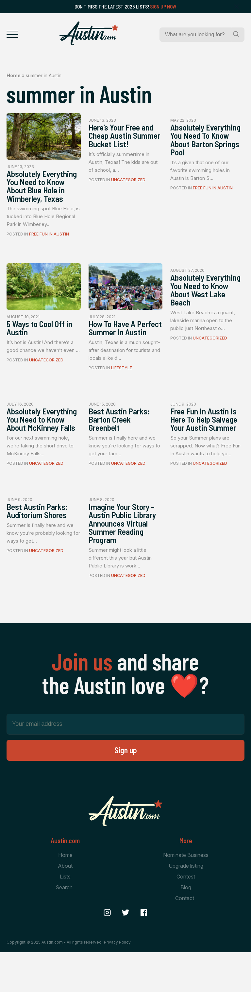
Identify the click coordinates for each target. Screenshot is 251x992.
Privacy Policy (117, 982)
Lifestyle (121, 391)
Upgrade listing (186, 906)
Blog (185, 928)
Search (64, 928)
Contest (185, 917)
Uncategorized (128, 191)
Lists (65, 917)
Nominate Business (186, 895)
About (65, 906)
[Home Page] (88, 33)
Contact (184, 939)
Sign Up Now (163, 6)
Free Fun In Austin (49, 246)
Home (14, 75)
